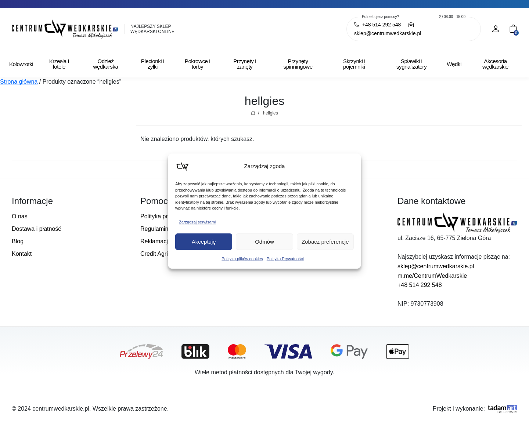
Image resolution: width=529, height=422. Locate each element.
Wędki (454, 64)
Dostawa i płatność (36, 229)
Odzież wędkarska (105, 63)
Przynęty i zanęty (244, 63)
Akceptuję (204, 242)
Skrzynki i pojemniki (354, 63)
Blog (18, 241)
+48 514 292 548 (419, 285)
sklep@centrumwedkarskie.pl (435, 266)
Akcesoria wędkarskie (495, 63)
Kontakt (22, 254)
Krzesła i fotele (59, 63)
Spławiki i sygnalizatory (411, 63)
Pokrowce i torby (197, 63)
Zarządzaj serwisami (197, 222)
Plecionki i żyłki (152, 63)
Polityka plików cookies (242, 259)
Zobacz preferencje (325, 242)
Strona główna (18, 82)
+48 (377, 25)
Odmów (264, 242)
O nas (20, 216)
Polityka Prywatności (285, 259)
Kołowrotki (21, 64)
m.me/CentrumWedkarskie (432, 276)
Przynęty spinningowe (298, 63)
